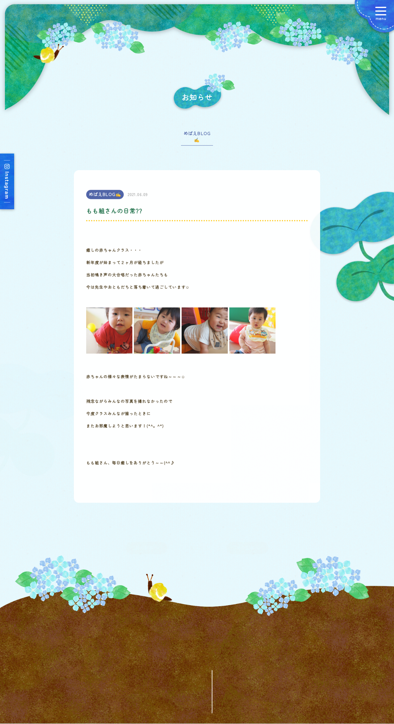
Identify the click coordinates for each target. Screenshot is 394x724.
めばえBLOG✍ (196, 138)
